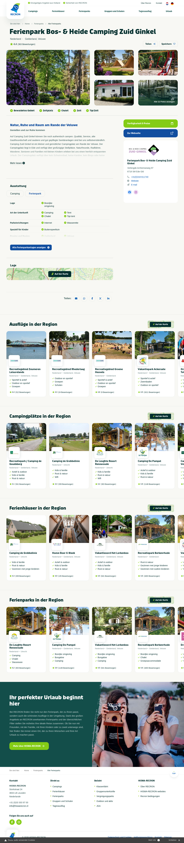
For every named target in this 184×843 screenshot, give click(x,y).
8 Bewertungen (107, 392)
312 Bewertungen (23, 392)
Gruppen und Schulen (114, 11)
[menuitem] (33, 11)
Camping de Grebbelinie (66, 461)
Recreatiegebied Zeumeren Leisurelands (25, 371)
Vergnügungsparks (105, 796)
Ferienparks (84, 11)
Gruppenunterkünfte (106, 791)
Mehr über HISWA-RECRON (28, 746)
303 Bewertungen (108, 484)
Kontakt (159, 3)
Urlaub (169, 11)
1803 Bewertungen (151, 576)
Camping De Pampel (149, 461)
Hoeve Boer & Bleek (63, 553)
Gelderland (25, 376)
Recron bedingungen (150, 796)
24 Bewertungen (65, 392)
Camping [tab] (15, 193)
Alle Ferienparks (54, 24)
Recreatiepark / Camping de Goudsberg (25, 463)
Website (135, 181)
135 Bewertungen (66, 576)
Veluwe (34, 376)
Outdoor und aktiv (105, 801)
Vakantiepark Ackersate (151, 369)
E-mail (134, 185)
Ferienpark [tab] (35, 193)
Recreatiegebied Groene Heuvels (109, 371)
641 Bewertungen (108, 576)
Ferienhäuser (58, 11)
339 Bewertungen (66, 484)
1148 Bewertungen (151, 484)
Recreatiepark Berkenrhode (154, 553)
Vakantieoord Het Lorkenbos (111, 553)
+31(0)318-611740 (139, 177)
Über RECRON (147, 786)
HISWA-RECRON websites (153, 791)
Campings (33, 11)
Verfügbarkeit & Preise (150, 123)
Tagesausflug (145, 11)
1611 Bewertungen (151, 392)
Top (174, 772)
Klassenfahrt (102, 786)
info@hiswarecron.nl (18, 806)
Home (27, 24)
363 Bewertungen (26, 44)
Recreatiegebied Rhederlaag (68, 369)
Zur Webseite (150, 133)
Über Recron (146, 3)
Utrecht (66, 465)
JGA (99, 806)
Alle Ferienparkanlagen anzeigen (30, 247)
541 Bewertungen (23, 484)
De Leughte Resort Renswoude (106, 463)
